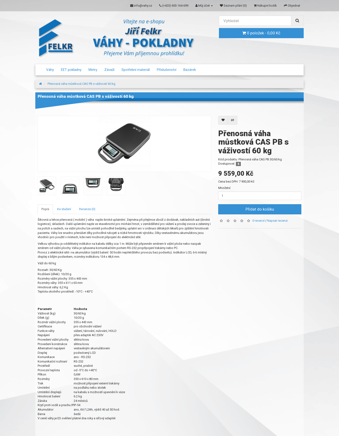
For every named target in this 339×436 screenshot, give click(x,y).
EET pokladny (71, 70)
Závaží (109, 70)
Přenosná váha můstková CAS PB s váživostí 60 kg (81, 84)
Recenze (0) (87, 209)
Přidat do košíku (260, 209)
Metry (93, 70)
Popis (45, 209)
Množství (224, 188)
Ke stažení (64, 209)
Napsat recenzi (277, 220)
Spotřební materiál (135, 70)
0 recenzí (258, 220)
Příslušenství (166, 70)
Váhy (50, 70)
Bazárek (189, 70)
